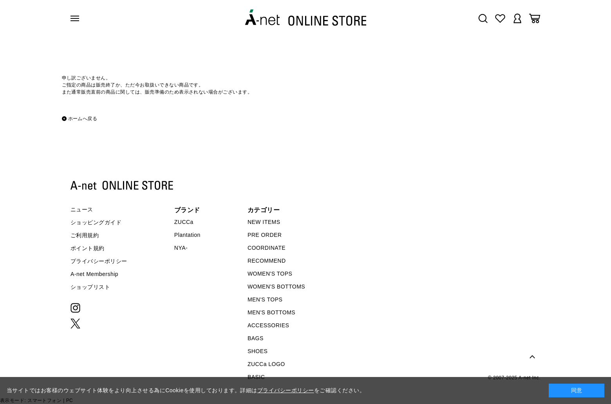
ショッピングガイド (95, 222)
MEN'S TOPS (265, 299)
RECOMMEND (267, 261)
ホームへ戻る (83, 118)
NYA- (181, 248)
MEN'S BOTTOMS (271, 312)
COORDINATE (267, 248)
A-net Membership (94, 274)
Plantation (187, 235)
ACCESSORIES (268, 325)
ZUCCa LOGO (266, 364)
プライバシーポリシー (98, 261)
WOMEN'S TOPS (270, 274)
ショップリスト (90, 287)
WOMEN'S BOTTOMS (276, 286)
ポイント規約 (87, 248)
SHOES (258, 351)
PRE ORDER (265, 235)
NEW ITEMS (264, 222)
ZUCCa (183, 222)
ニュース (81, 209)
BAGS (256, 338)
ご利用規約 (84, 235)
